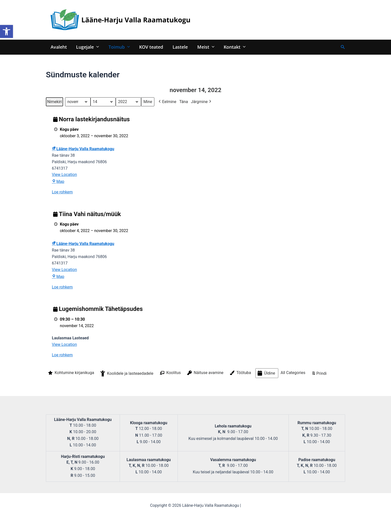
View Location (64, 174)
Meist (203, 46)
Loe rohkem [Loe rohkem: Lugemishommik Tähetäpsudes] (62, 355)
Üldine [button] (266, 373)
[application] (95, 46)
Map (58, 181)
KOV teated (150, 46)
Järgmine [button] (201, 101)
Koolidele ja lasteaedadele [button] (126, 374)
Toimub (118, 46)
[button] (6, 31)
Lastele (178, 46)
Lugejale (87, 46)
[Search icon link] (343, 47)
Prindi (318, 374)
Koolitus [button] (170, 373)
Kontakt (232, 46)
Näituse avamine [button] (204, 373)
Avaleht (58, 46)
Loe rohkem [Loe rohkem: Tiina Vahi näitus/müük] (62, 287)
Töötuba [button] (240, 373)
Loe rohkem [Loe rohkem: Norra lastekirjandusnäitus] (62, 192)
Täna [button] (183, 101)
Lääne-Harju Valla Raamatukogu (83, 148)
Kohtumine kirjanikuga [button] (70, 373)
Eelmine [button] (167, 101)
